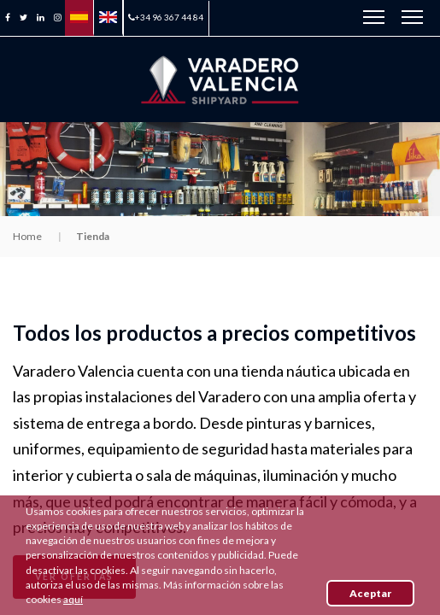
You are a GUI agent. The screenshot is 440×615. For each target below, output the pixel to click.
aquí (73, 599)
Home (27, 236)
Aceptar (370, 593)
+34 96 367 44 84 (165, 17)
